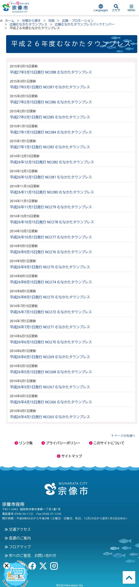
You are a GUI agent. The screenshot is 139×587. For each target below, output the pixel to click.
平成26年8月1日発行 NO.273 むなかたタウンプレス (50, 297)
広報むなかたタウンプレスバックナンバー (84, 24)
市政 (51, 21)
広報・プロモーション (77, 21)
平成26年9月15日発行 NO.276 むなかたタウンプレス (51, 252)
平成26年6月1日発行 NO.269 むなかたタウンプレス (50, 357)
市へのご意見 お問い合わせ (30, 555)
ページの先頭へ (125, 435)
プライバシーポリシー (60, 443)
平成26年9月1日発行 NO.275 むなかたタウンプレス (50, 267)
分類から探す (31, 21)
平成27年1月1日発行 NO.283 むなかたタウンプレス (50, 147)
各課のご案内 (17, 538)
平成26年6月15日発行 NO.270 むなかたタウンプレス (51, 342)
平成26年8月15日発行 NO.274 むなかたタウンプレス (51, 282)
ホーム (9, 21)
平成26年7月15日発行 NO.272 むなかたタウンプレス (51, 312)
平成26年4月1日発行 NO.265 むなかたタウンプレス (50, 417)
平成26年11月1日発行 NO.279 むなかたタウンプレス (51, 207)
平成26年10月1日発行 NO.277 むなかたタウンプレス (51, 237)
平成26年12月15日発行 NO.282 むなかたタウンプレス (52, 162)
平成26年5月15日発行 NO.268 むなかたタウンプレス (51, 372)
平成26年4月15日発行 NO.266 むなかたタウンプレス (51, 402)
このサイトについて (106, 443)
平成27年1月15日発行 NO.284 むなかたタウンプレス (51, 132)
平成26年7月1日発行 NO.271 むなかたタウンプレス (50, 327)
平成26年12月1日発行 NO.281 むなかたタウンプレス (51, 177)
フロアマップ (17, 547)
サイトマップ (69, 456)
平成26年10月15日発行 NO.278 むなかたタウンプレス (52, 222)
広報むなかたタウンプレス (28, 24)
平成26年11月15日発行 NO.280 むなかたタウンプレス (52, 192)
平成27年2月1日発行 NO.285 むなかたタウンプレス (50, 117)
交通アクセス (17, 529)
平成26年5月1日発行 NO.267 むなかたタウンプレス (50, 387)
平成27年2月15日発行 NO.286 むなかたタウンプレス (51, 102)
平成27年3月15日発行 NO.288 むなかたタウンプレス (51, 72)
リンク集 (24, 443)
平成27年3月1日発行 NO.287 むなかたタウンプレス (50, 87)
